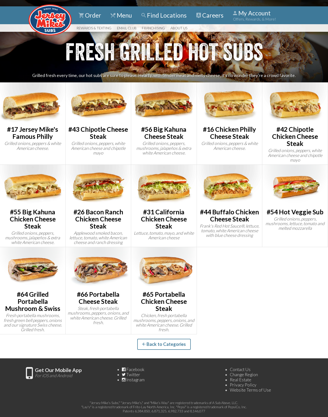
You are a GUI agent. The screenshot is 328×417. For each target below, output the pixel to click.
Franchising (153, 28)
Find (164, 15)
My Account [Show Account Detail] (254, 15)
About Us (178, 28)
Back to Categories (164, 344)
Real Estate (240, 379)
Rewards (93, 28)
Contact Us (240, 369)
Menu (121, 15)
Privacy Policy (243, 384)
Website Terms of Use (250, 390)
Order (90, 15)
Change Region (244, 374)
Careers (209, 15)
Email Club (127, 28)
